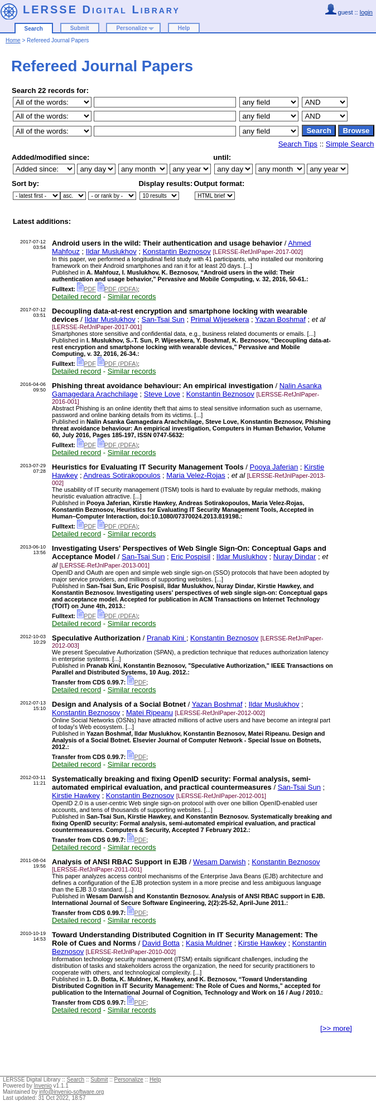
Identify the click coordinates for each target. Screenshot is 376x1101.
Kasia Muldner (209, 943)
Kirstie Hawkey (76, 795)
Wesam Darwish (219, 862)
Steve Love (162, 394)
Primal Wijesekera (220, 319)
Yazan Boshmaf (280, 319)
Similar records (132, 296)
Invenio (43, 1086)
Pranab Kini (166, 638)
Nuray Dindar (294, 556)
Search (34, 29)
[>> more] (336, 1028)
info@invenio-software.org (71, 1092)
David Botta (161, 943)
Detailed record (76, 296)
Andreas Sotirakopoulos (121, 475)
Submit (79, 28)
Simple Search (350, 144)
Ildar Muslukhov (111, 251)
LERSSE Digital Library (101, 9)
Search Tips (297, 144)
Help (184, 28)
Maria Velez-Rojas (195, 475)
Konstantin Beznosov (177, 251)
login (366, 12)
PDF (86, 289)
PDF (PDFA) (118, 289)
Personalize (131, 28)
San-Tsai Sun (162, 319)
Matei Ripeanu (149, 712)
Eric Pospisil (190, 556)
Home (13, 40)
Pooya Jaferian (274, 467)
